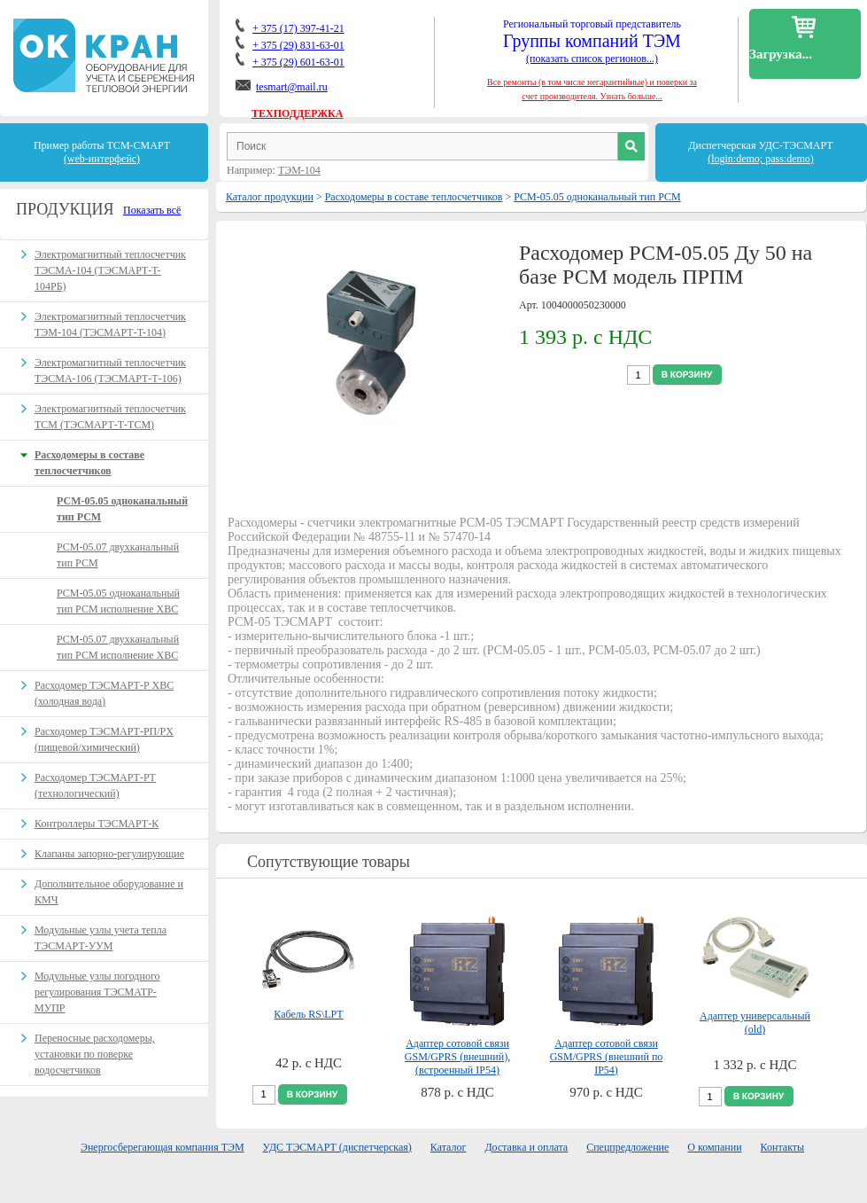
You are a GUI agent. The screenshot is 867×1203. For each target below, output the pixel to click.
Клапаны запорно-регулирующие (109, 854)
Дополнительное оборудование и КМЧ (109, 892)
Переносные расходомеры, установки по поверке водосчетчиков (95, 1054)
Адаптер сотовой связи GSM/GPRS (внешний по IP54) (606, 1056)
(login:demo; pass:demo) (761, 158)
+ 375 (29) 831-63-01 (298, 45)
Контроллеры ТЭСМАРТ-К (97, 823)
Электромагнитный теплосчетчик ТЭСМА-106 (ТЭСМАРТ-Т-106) (110, 370)
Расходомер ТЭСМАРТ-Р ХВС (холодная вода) (104, 693)
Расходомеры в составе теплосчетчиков (414, 197)
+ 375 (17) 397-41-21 (298, 28)
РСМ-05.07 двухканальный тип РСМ (118, 555)
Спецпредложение (627, 1147)
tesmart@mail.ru (292, 87)
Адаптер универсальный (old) (755, 1022)
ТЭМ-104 (299, 170)
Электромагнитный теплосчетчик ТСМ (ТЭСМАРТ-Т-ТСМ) (110, 416)
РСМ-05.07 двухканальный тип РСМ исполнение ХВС (118, 647)
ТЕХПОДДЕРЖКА (297, 113)
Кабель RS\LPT (308, 1014)
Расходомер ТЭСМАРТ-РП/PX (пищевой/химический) (104, 739)
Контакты (783, 1147)
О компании (714, 1147)
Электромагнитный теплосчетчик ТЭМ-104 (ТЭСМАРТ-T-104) (110, 324)
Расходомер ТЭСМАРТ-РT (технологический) (95, 785)
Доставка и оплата (526, 1147)
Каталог (448, 1147)
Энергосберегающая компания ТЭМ (162, 1147)
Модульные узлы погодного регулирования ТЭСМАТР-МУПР (97, 992)
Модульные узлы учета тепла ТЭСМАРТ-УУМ (100, 938)
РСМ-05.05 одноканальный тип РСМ (597, 197)
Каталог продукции (270, 197)
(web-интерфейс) (102, 158)
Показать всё (152, 210)
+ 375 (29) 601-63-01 (298, 62)
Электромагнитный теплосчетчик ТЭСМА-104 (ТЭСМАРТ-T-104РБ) (110, 270)
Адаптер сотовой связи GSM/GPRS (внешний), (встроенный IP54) (457, 1056)
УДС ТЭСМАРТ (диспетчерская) (337, 1147)
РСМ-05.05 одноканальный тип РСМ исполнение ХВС (118, 601)
